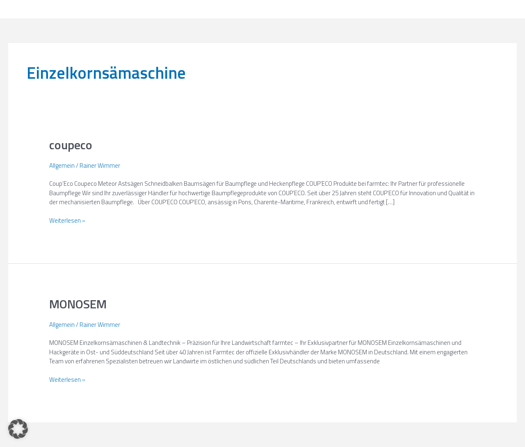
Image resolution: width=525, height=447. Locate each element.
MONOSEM (78, 303)
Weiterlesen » (67, 220)
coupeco (70, 144)
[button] (18, 429)
